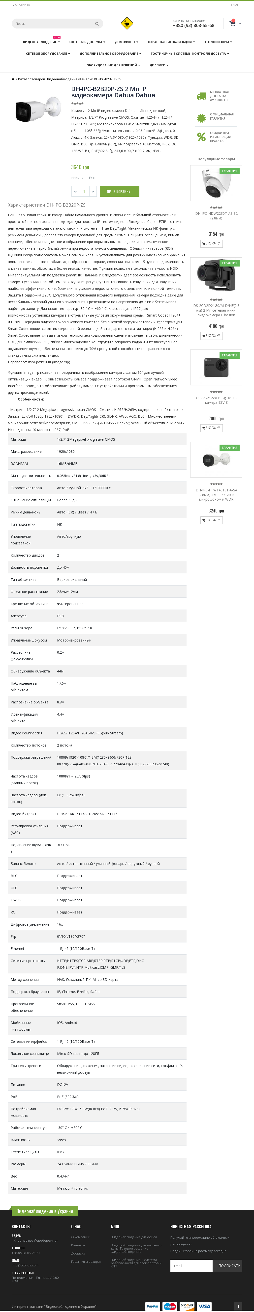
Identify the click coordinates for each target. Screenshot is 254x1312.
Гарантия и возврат (86, 1261)
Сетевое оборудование (46, 54)
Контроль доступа (85, 42)
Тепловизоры (216, 42)
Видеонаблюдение (42, 40)
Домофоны (125, 42)
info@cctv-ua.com (25, 1265)
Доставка (78, 1253)
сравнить (22, 4)
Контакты (78, 1245)
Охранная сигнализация (170, 42)
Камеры (85, 79)
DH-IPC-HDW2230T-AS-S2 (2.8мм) (216, 215)
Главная (13, 79)
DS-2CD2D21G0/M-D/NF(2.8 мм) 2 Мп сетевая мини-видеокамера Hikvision (216, 310)
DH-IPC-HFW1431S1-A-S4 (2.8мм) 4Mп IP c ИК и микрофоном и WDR (216, 495)
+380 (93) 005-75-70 (25, 1253)
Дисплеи (157, 65)
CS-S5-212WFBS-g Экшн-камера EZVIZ (216, 400)
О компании (80, 1237)
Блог (235, 4)
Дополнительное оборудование (109, 54)
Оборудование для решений (112, 65)
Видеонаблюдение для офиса (134, 1237)
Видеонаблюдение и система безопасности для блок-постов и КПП (136, 1263)
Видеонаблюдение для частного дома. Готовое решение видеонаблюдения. (136, 1248)
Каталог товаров (31, 79)
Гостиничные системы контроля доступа (188, 54)
